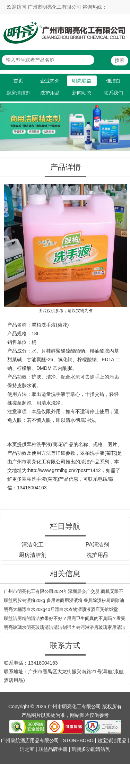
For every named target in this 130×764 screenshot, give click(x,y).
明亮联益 (82, 80)
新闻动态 (82, 93)
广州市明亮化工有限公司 (39, 461)
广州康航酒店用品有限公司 (30, 740)
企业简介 (50, 80)
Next (123, 122)
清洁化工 (32, 545)
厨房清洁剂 (18, 93)
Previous (6, 122)
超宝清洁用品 (112, 740)
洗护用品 (50, 93)
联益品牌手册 (53, 749)
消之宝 (27, 749)
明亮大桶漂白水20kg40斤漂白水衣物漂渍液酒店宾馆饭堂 (61, 609)
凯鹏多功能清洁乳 (90, 749)
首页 (18, 80)
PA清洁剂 (97, 545)
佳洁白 (113, 80)
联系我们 (113, 93)
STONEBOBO (78, 740)
